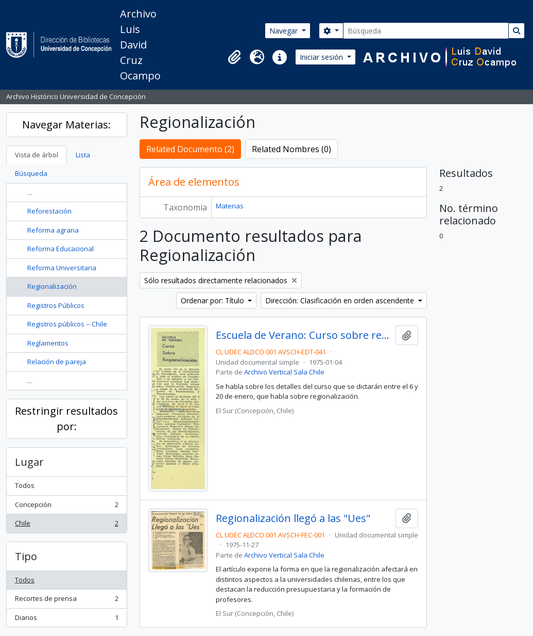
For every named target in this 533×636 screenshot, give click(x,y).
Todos (25, 485)
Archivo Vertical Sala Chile (284, 372)
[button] (234, 57)
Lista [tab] (83, 154)
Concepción (66, 507)
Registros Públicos (55, 305)
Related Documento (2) (190, 149)
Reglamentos (47, 343)
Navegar (284, 31)
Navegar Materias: (66, 125)
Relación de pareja (56, 361)
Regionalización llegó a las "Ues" (293, 518)
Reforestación (49, 211)
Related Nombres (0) (291, 149)
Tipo (26, 556)
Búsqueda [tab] (31, 173)
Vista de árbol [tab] (36, 154)
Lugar (29, 462)
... (29, 192)
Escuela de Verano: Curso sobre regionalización (303, 335)
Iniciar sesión (322, 57)
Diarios (66, 620)
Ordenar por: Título (213, 300)
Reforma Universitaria (61, 267)
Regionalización (52, 286)
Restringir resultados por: (66, 418)
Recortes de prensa (66, 601)
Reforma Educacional (60, 248)
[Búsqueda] (426, 31)
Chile (66, 525)
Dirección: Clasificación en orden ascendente (340, 300)
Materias (230, 205)
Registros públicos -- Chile (67, 324)
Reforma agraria (53, 230)
